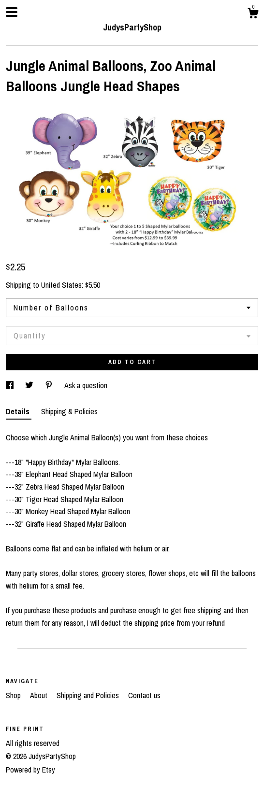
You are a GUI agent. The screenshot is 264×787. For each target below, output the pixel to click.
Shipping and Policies (89, 695)
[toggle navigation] (11, 12)
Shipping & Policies (69, 411)
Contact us (144, 695)
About (39, 695)
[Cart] (253, 14)
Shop (14, 695)
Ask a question (85, 385)
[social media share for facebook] (10, 385)
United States (61, 285)
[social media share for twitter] (30, 385)
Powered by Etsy (30, 769)
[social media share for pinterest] (50, 385)
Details (18, 411)
